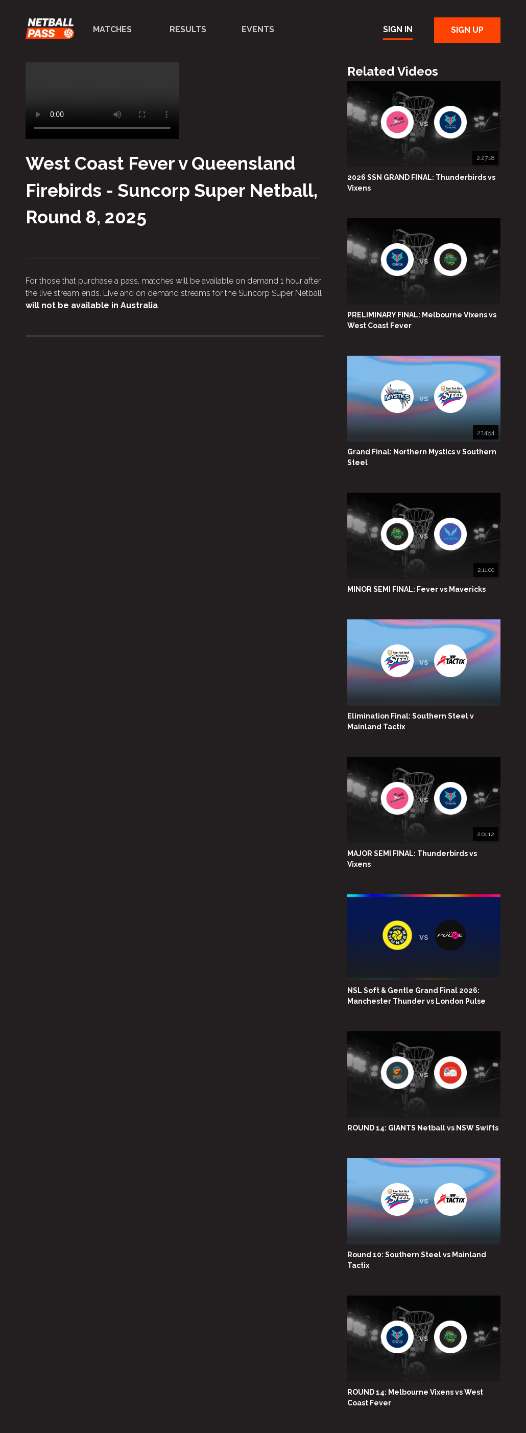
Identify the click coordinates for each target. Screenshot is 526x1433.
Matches (112, 29)
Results (188, 29)
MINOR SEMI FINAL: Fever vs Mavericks (416, 589)
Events (258, 29)
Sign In (398, 29)
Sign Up (467, 30)
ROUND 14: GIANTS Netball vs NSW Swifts (422, 1128)
